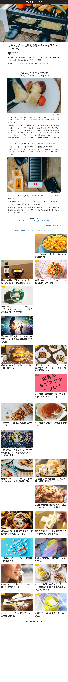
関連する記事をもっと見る (34, 622)
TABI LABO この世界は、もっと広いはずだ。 (34, 231)
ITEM (2, 261)
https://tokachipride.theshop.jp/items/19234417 (34, 221)
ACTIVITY (36, 235)
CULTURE (3, 317)
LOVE (2, 565)
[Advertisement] (34, 655)
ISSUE (36, 460)
